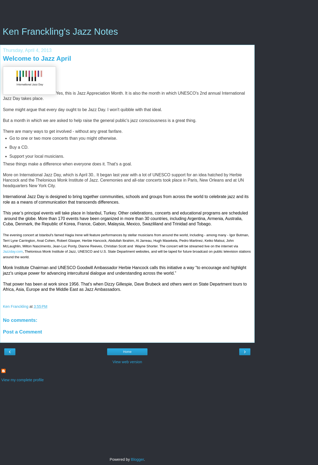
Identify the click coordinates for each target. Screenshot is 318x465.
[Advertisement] (127, 14)
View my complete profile (22, 380)
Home (127, 352)
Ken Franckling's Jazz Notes (60, 32)
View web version (127, 362)
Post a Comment (22, 332)
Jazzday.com (13, 251)
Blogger (137, 459)
